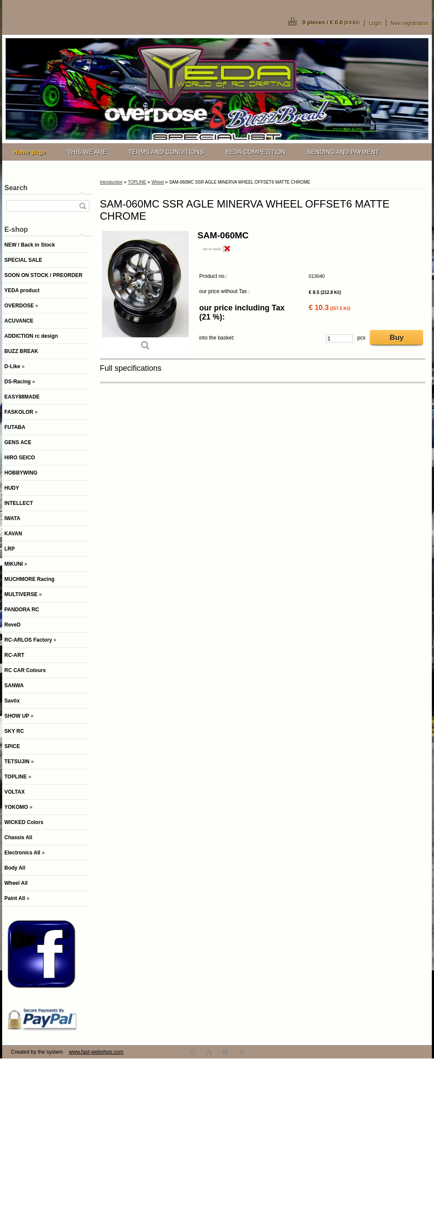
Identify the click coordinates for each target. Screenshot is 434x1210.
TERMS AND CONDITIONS (166, 151)
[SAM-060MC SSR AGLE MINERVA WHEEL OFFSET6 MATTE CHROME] (145, 293)
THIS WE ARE (86, 151)
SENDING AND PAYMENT (343, 151)
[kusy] (339, 338)
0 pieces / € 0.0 (331, 22)
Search (15, 187)
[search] (82, 206)
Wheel (157, 182)
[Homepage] (29, 152)
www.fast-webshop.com (96, 1052)
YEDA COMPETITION (255, 151)
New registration (409, 23)
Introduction (111, 182)
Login (375, 23)
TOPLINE (137, 182)
